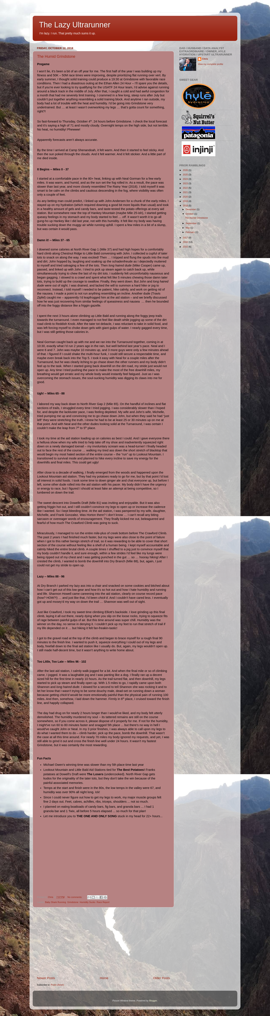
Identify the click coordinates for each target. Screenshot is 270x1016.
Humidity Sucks (87, 902)
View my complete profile (210, 64)
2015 (186, 246)
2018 (186, 205)
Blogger (153, 1000)
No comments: (75, 897)
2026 (186, 170)
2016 (186, 242)
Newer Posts (46, 978)
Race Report (103, 902)
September (191, 223)
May (188, 227)
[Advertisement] (103, 941)
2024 (186, 179)
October (190, 214)
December (191, 209)
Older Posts (161, 978)
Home (104, 978)
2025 (186, 174)
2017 (186, 237)
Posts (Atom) (57, 985)
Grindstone (72, 902)
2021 (186, 192)
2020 (186, 196)
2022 (186, 188)
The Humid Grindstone (56, 56)
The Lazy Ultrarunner (74, 24)
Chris (205, 59)
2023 (186, 183)
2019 (186, 201)
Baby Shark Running (55, 902)
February (190, 232)
